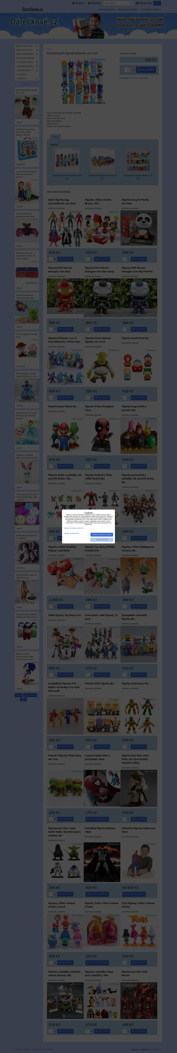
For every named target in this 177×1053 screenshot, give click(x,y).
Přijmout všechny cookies (101, 535)
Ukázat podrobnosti (71, 533)
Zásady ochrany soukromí (73, 528)
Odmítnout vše (101, 540)
